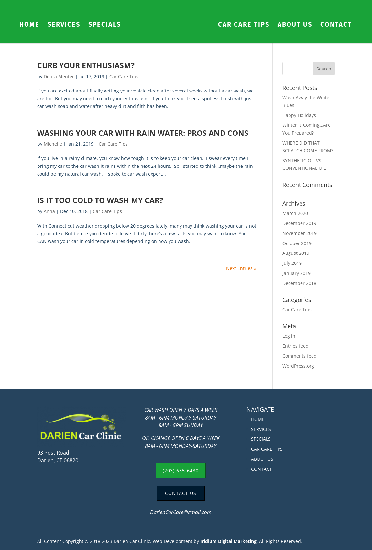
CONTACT (336, 25)
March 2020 (295, 213)
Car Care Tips (123, 76)
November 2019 (299, 233)
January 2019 (296, 273)
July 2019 (292, 263)
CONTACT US (180, 493)
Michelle (53, 144)
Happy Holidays (299, 115)
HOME (29, 25)
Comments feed (299, 356)
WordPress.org (298, 366)
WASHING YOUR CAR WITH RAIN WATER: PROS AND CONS (142, 133)
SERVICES (64, 25)
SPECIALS (104, 25)
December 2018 (299, 283)
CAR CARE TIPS (243, 25)
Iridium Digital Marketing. (229, 541)
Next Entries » (241, 268)
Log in (288, 336)
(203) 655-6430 (181, 471)
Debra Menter (59, 76)
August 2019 (295, 253)
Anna (49, 211)
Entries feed (295, 346)
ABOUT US (295, 25)
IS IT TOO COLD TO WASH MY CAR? (100, 200)
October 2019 (297, 243)
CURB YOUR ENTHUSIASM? (86, 65)
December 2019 (299, 223)
